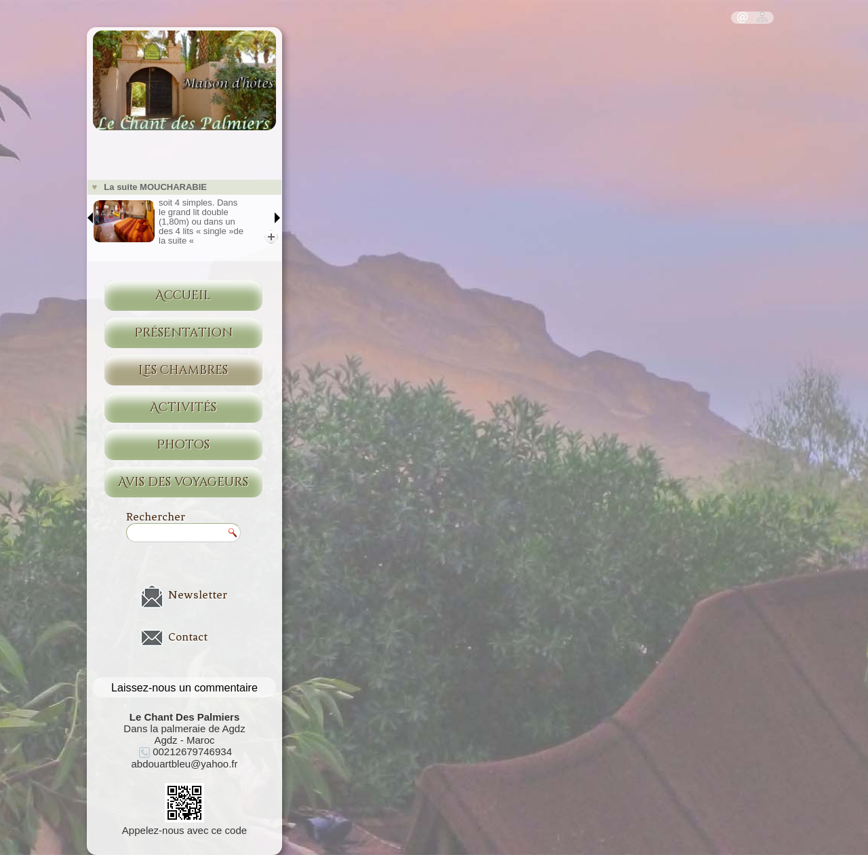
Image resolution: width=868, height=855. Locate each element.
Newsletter (197, 594)
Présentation (183, 332)
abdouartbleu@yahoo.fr (184, 764)
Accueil (183, 295)
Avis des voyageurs (183, 482)
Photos (183, 444)
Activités (183, 407)
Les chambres (183, 370)
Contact (188, 636)
